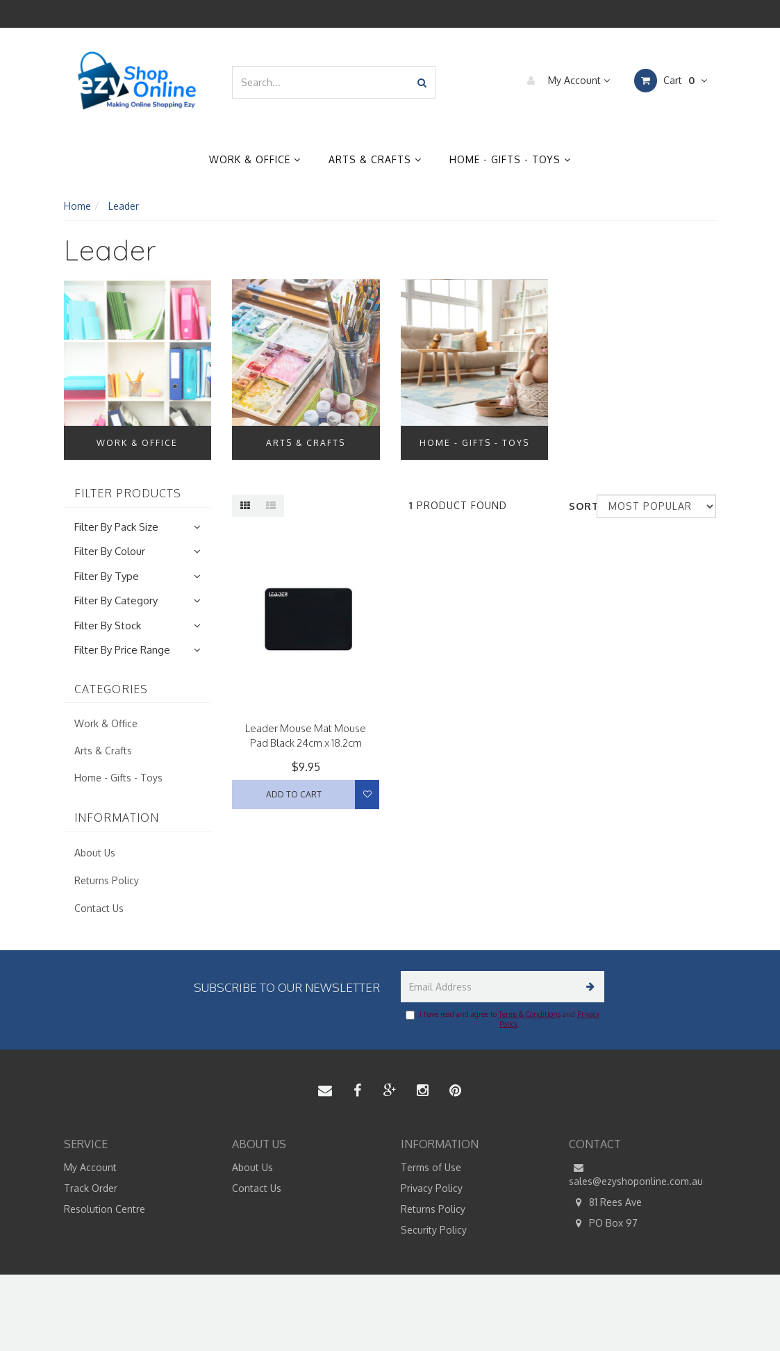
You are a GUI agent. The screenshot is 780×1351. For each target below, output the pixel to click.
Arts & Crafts (375, 159)
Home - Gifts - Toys (510, 159)
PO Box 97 (603, 1223)
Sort (577, 506)
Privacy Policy (432, 1188)
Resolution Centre (104, 1209)
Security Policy (434, 1230)
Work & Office (255, 159)
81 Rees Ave (605, 1202)
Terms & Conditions (530, 1014)
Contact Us (99, 908)
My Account (565, 80)
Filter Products (127, 494)
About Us (94, 853)
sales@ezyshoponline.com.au (636, 1174)
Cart (670, 80)
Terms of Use (431, 1167)
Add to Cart (294, 794)
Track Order (90, 1188)
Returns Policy (106, 880)
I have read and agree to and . (502, 1019)
